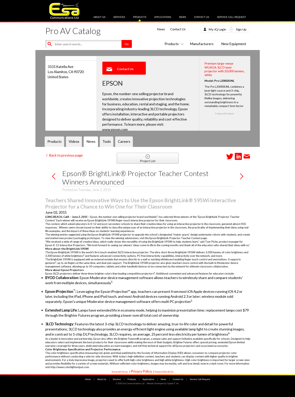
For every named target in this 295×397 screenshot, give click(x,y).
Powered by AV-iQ (163, 371)
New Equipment (233, 44)
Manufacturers (202, 44)
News (182, 17)
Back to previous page (64, 155)
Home (88, 379)
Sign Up (241, 29)
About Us (99, 17)
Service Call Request (231, 17)
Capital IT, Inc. (173, 383)
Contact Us (201, 17)
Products (139, 17)
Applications (162, 17)
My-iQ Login (217, 29)
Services (119, 17)
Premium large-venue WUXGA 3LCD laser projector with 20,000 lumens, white (224, 69)
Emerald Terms (120, 371)
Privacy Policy (141, 371)
